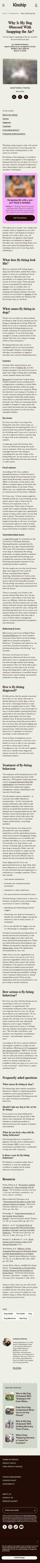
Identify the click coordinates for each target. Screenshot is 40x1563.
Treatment (7, 126)
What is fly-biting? (10, 115)
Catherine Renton (21, 44)
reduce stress (8, 948)
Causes (6, 119)
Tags (5, 1309)
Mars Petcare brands (30, 1515)
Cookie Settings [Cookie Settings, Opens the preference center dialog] (19, 1558)
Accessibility (9, 1484)
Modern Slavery (10, 1501)
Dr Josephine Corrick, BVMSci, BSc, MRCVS (23, 48)
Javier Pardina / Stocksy (20, 88)
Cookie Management (12, 1477)
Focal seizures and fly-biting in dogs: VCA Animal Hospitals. (18, 1242)
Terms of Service (10, 1460)
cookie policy (6, 1549)
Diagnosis (7, 123)
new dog (23, 1318)
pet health (20, 1314)
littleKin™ (10, 1287)
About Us (7, 1494)
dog (30, 1314)
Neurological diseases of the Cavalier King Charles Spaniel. (19, 1216)
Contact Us (8, 1498)
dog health (8, 1314)
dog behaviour (10, 1318)
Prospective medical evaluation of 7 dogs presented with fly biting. (19, 1187)
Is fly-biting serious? (11, 130)
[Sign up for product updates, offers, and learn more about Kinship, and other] (35, 1510)
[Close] (37, 1541)
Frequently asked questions (14, 134)
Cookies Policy (9, 1480)
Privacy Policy (9, 1463)
